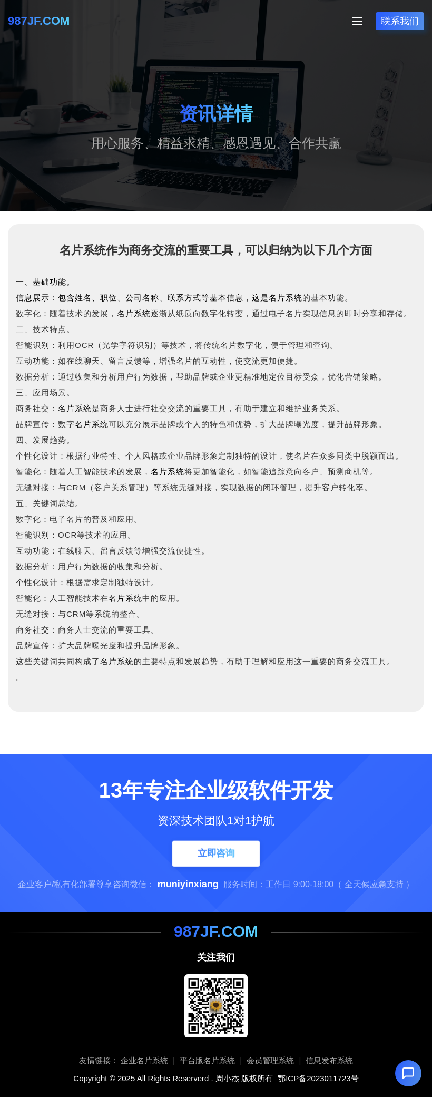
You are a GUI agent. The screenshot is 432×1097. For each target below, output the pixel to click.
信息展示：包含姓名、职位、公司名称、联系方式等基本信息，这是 (142, 297)
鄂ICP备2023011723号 (318, 1078)
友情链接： (99, 1060)
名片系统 (285, 297)
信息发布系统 (329, 1060)
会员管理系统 (270, 1060)
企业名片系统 (144, 1060)
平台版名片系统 (207, 1060)
